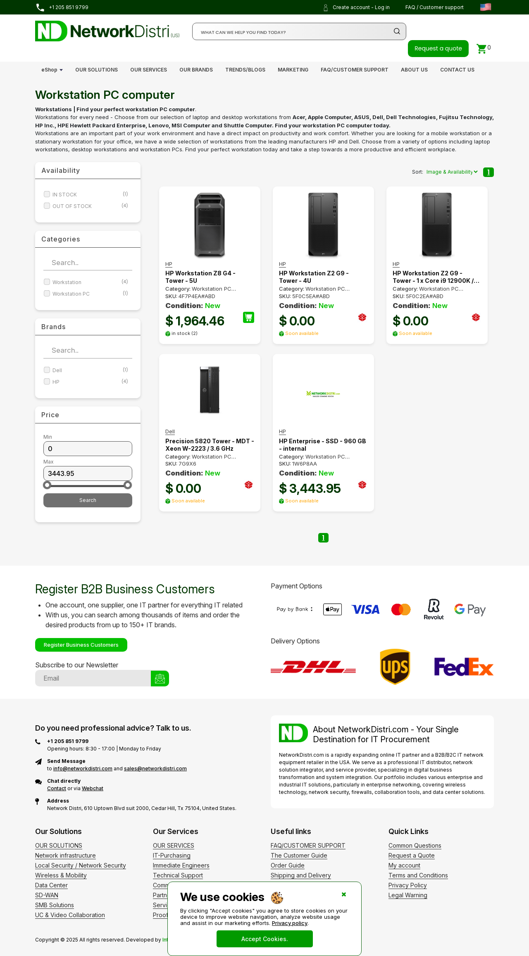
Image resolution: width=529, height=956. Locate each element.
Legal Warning (407, 895)
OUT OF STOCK (90, 206)
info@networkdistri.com (82, 768)
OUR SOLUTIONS (96, 70)
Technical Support (178, 875)
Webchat (92, 788)
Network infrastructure (65, 855)
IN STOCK (90, 194)
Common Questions (414, 845)
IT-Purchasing (172, 855)
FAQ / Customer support (434, 7)
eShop (49, 70)
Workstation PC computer (198, 459)
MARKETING (293, 70)
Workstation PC (90, 293)
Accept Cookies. (264, 938)
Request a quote (438, 48)
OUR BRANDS (196, 70)
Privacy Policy (407, 885)
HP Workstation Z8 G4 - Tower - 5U (200, 277)
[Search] (299, 31)
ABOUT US (414, 70)
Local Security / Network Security (80, 865)
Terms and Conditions (418, 875)
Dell (90, 370)
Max (48, 462)
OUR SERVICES (148, 70)
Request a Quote (411, 855)
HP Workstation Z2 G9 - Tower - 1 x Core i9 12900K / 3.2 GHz (433, 277)
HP (90, 381)
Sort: (417, 172)
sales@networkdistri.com (155, 768)
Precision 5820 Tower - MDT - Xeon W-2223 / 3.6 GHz (209, 444)
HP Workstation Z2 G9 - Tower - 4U (314, 277)
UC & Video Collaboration (70, 914)
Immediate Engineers (181, 865)
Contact (56, 788)
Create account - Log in (356, 8)
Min (47, 437)
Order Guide (288, 865)
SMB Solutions (54, 904)
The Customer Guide (299, 855)
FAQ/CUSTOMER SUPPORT (354, 70)
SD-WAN (46, 895)
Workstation (90, 282)
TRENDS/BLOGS (245, 70)
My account (404, 865)
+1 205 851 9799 (61, 7)
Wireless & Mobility (61, 875)
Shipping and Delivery (301, 875)
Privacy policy (289, 923)
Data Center (51, 885)
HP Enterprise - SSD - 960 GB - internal (322, 444)
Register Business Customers (81, 644)
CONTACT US (457, 70)
